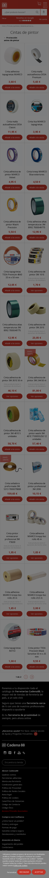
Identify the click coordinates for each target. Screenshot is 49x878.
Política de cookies (20, 865)
